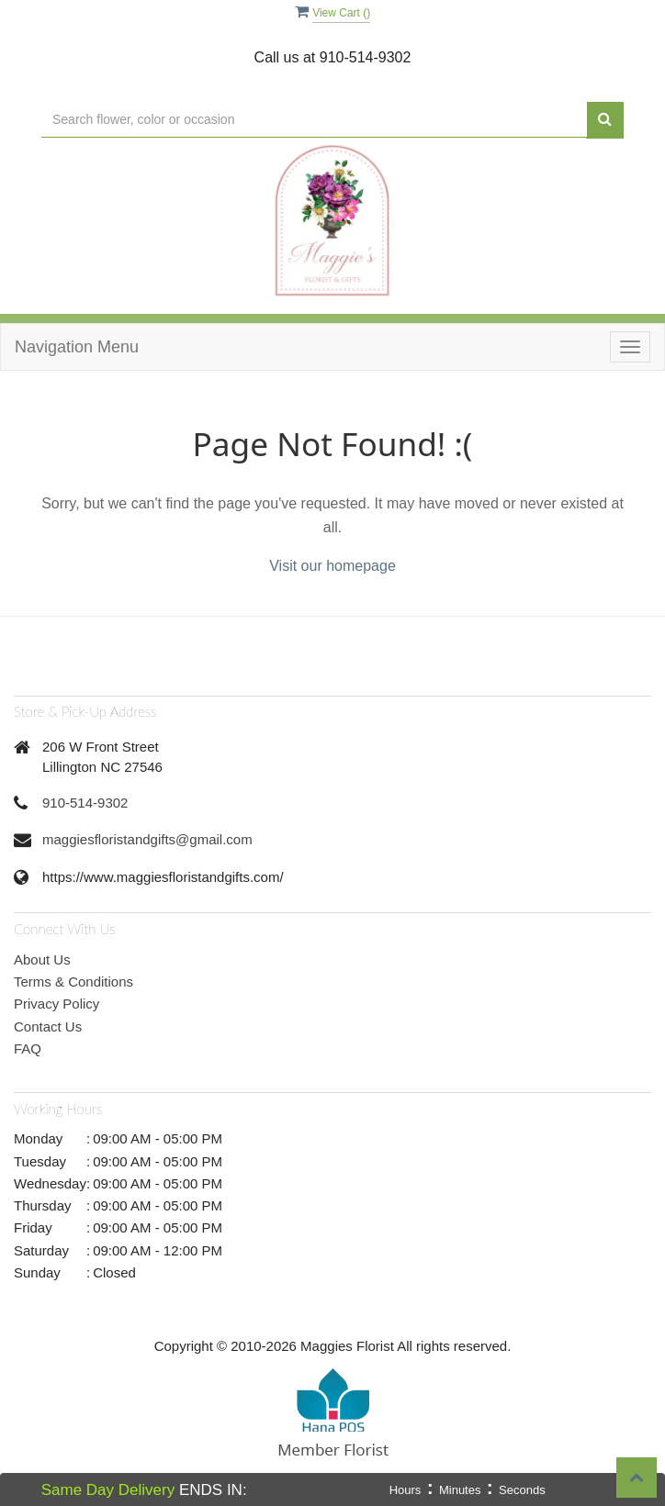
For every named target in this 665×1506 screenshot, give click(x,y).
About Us (42, 959)
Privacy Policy (56, 1003)
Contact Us (48, 1026)
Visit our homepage (332, 566)
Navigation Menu (77, 347)
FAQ (27, 1048)
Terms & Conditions (73, 981)
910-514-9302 (85, 802)
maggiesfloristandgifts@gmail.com (147, 839)
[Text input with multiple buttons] (314, 120)
